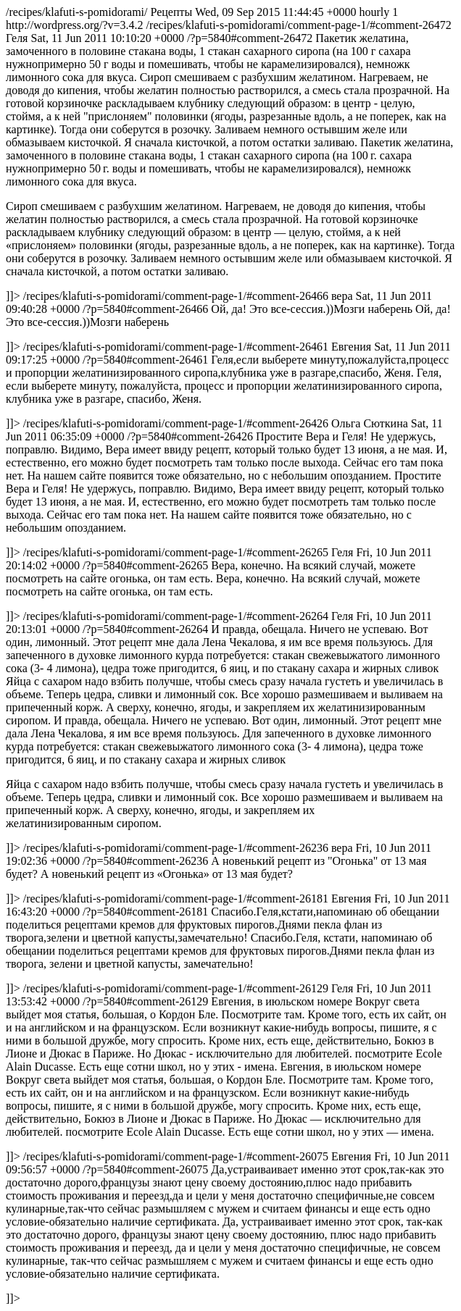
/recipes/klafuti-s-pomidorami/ (230, 655)
